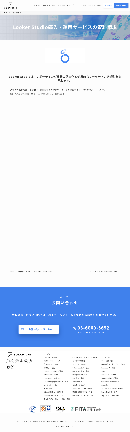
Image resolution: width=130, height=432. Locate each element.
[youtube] (21, 361)
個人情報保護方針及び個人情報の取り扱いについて (50, 425)
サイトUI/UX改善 (78, 363)
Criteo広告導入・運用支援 (53, 394)
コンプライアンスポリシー (83, 425)
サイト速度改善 (107, 363)
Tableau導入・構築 (108, 370)
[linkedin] (30, 361)
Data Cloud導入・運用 (109, 380)
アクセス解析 (106, 359)
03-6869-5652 (93, 329)
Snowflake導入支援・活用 (53, 397)
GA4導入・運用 (49, 370)
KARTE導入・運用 (50, 359)
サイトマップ (22, 425)
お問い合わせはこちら (40, 329)
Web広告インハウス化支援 (82, 390)
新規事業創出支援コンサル (82, 394)
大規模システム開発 (51, 366)
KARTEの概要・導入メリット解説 (84, 359)
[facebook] (8, 361)
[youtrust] (8, 367)
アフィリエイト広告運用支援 (112, 390)
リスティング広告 (79, 387)
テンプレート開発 (79, 366)
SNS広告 (104, 387)
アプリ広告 (48, 390)
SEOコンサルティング (52, 363)
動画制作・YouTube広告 (110, 383)
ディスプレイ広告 (50, 387)
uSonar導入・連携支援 (52, 380)
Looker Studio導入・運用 (53, 373)
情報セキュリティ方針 (104, 425)
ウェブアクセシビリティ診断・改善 (57, 401)
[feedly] (26, 361)
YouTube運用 (77, 383)
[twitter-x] (12, 361)
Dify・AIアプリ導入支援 (110, 397)
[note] (12, 367)
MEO (103, 373)
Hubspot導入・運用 (51, 376)
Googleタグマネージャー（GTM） (113, 366)
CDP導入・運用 (78, 380)
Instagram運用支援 (79, 376)
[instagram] (17, 361)
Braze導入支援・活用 (109, 394)
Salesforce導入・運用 (80, 370)
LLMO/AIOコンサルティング (82, 397)
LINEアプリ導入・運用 (80, 373)
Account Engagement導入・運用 (56, 383)
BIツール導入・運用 (108, 376)
